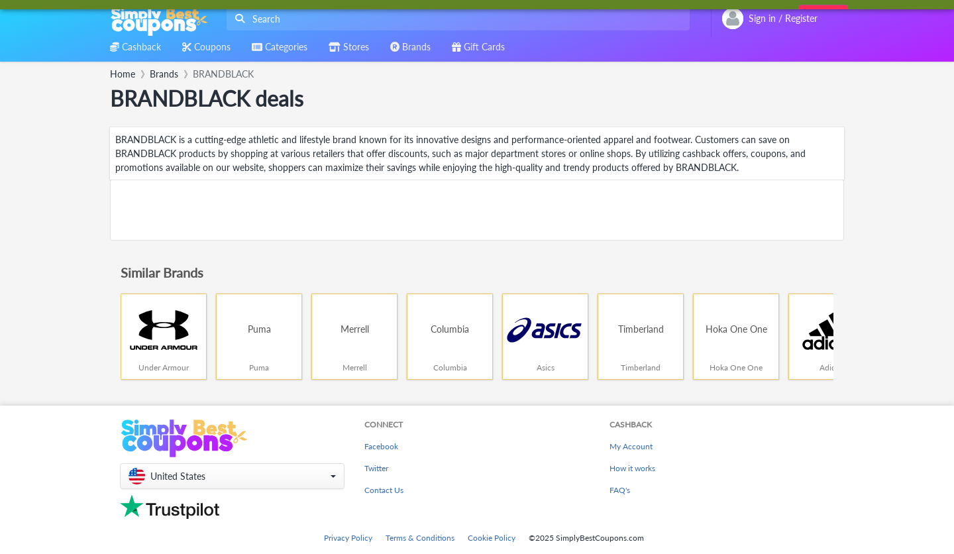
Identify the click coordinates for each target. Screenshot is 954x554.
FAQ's (620, 490)
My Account (631, 446)
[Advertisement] (477, 210)
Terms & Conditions (420, 538)
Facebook (381, 446)
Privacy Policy (348, 538)
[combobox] (455, 19)
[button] (232, 476)
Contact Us (383, 490)
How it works (632, 468)
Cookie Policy (491, 538)
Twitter (376, 468)
